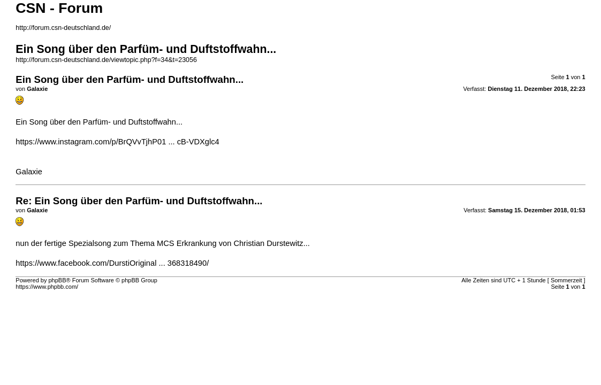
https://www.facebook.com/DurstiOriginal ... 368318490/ (112, 263)
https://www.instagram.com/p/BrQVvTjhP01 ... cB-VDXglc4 (117, 141)
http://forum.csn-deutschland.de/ (63, 28)
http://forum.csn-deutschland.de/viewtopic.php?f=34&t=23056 (106, 60)
